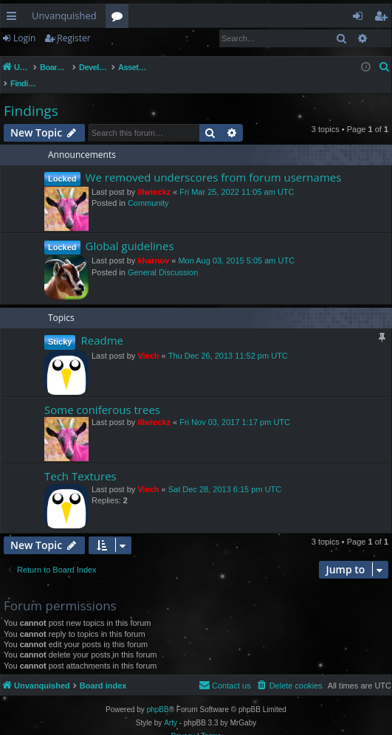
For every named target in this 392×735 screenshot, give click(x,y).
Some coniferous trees (102, 394)
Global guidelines (130, 230)
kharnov (153, 245)
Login (24, 38)
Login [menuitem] (360, 18)
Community (148, 187)
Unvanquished (64, 15)
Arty (170, 707)
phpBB (158, 694)
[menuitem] (384, 67)
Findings (31, 95)
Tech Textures (80, 460)
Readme (101, 324)
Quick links (14, 18)
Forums (119, 18)
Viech (148, 340)
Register (73, 38)
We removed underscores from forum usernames (214, 161)
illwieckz (154, 176)
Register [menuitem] (384, 18)
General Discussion (163, 256)
